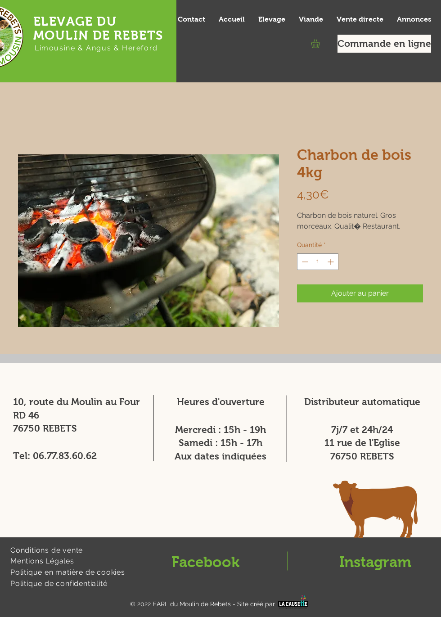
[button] (320, 43)
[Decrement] (304, 262)
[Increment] (331, 262)
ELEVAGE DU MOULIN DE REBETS (98, 28)
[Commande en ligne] (384, 44)
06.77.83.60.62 (65, 455)
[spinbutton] (318, 262)
